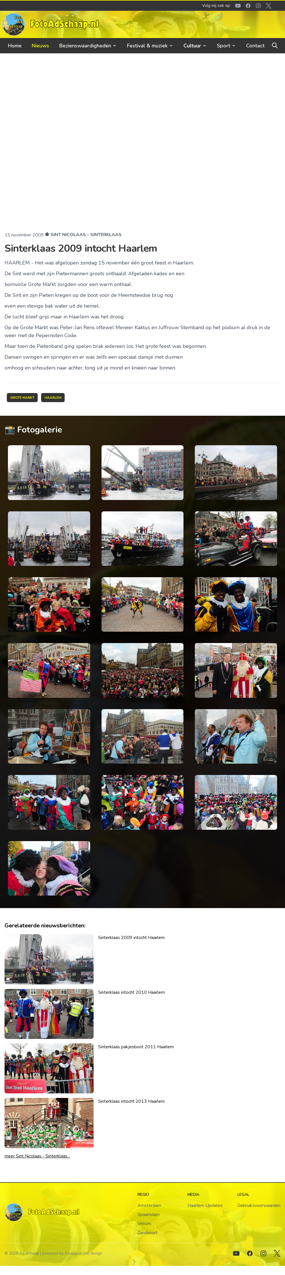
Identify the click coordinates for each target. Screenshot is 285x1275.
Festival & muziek (150, 45)
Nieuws (40, 45)
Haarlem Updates (205, 1205)
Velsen (144, 1224)
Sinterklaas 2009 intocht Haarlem (131, 937)
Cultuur (195, 45)
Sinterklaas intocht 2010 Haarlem (131, 992)
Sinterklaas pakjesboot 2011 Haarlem (136, 1047)
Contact (255, 45)
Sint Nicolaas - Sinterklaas (86, 235)
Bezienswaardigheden (88, 45)
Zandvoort (148, 1233)
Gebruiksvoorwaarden (258, 1205)
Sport (226, 45)
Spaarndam (149, 1214)
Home (15, 45)
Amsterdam (149, 1205)
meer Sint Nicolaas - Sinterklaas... (37, 1156)
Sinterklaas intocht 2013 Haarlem (131, 1101)
